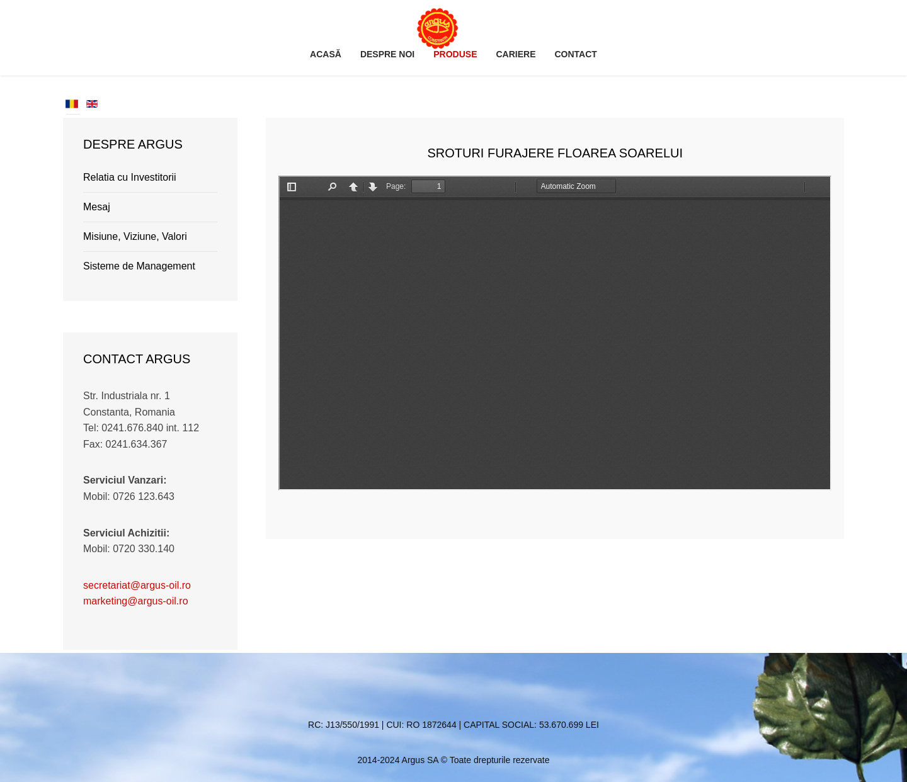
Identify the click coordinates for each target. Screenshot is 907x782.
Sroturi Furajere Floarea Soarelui (555, 153)
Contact (575, 54)
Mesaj (96, 206)
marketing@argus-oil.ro (135, 601)
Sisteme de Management (139, 266)
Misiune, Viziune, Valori (135, 236)
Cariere (515, 54)
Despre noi (387, 54)
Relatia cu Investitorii (129, 177)
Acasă (325, 54)
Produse (455, 54)
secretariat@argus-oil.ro (137, 585)
